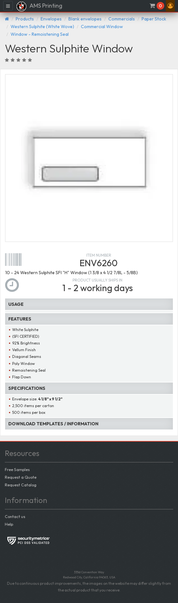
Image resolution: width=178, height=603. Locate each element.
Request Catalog (20, 484)
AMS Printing (39, 6)
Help (9, 524)
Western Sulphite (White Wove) (42, 26)
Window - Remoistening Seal (40, 34)
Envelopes (51, 19)
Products (25, 19)
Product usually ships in (97, 280)
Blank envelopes (85, 19)
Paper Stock (154, 19)
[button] (170, 6)
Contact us (15, 516)
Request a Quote (20, 477)
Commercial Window (102, 26)
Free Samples (17, 469)
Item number (98, 255)
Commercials (121, 19)
